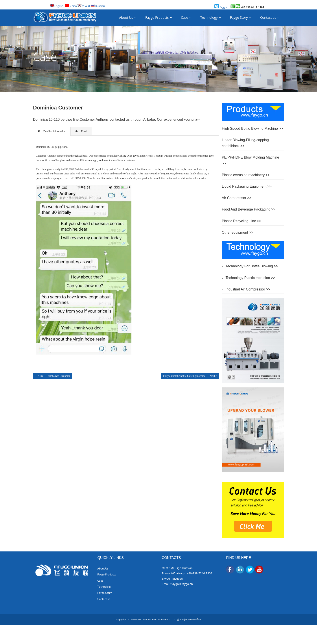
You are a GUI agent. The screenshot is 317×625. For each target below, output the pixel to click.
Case (184, 17)
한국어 (83, 6)
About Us (126, 17)
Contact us (268, 17)
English (56, 6)
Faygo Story (239, 17)
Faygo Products (157, 17)
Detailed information (51, 131)
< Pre (39, 375)
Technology (209, 17)
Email (81, 131)
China (71, 6)
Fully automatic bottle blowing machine (184, 375)
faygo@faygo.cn (182, 584)
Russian (98, 6)
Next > (213, 375)
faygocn (221, 7)
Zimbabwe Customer (59, 375)
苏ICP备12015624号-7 (189, 619)
